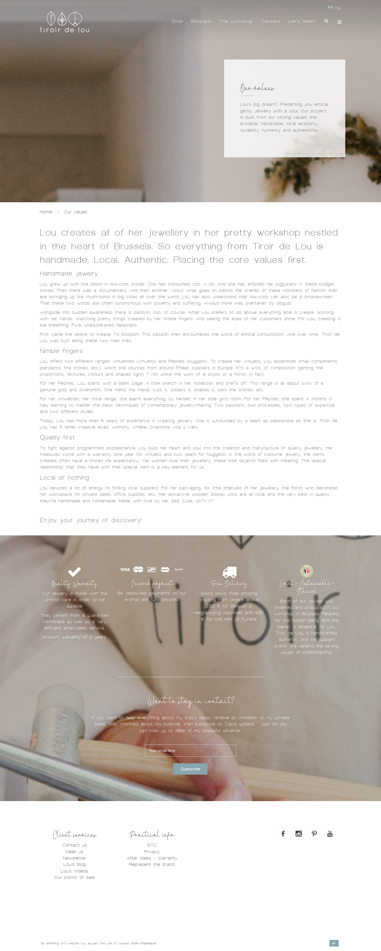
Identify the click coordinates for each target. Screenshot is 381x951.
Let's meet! (301, 21)
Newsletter (74, 858)
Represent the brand (151, 864)
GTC (152, 845)
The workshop (236, 21)
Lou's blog (74, 864)
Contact (270, 21)
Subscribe (190, 769)
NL (338, 7)
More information (143, 943)
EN (323, 7)
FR (331, 7)
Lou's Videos (74, 871)
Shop (177, 21)
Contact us (74, 845)
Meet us (74, 851)
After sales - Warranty (152, 858)
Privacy (152, 851)
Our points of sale (74, 877)
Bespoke (201, 21)
